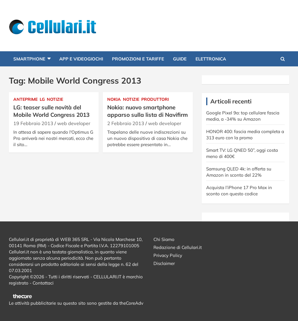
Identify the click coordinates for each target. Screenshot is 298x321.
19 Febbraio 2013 (33, 123)
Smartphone (29, 59)
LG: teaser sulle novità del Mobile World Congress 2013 (51, 111)
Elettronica (211, 59)
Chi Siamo (163, 239)
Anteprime (25, 99)
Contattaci (43, 283)
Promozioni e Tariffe (138, 59)
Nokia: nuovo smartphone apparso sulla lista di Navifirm (147, 111)
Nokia (114, 99)
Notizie (55, 99)
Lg (42, 99)
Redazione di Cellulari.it (177, 247)
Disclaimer (164, 263)
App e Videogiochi (81, 59)
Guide (180, 59)
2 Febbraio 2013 (125, 123)
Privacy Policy (167, 255)
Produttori (155, 99)
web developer (73, 123)
